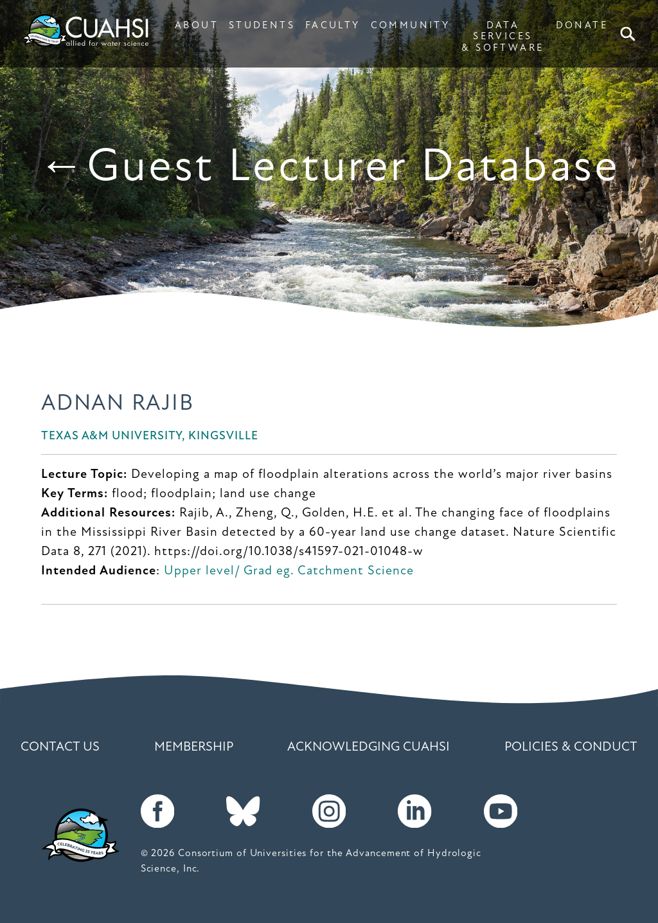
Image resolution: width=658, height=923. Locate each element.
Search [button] (630, 34)
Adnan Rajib (117, 404)
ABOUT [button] (196, 26)
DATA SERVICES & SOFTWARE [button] (502, 37)
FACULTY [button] (332, 26)
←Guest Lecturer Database (329, 168)
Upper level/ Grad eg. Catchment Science (289, 571)
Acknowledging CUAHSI (368, 747)
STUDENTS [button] (262, 26)
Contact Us (60, 747)
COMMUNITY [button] (410, 26)
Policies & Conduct (570, 747)
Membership (193, 747)
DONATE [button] (582, 26)
